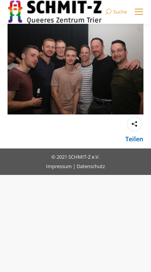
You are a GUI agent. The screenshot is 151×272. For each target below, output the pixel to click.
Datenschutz (91, 166)
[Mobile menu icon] (138, 11)
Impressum (59, 166)
